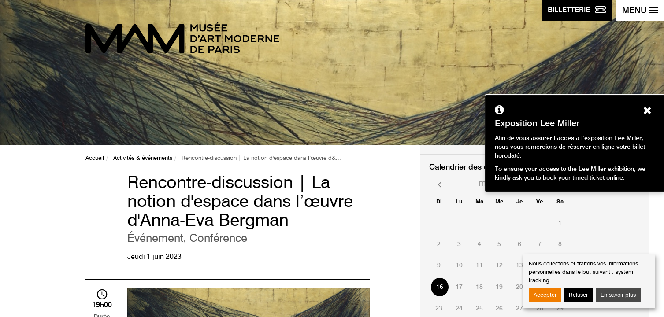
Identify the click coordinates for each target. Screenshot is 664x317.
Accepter (545, 295)
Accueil (94, 158)
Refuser (578, 295)
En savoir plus (618, 295)
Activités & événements (142, 158)
